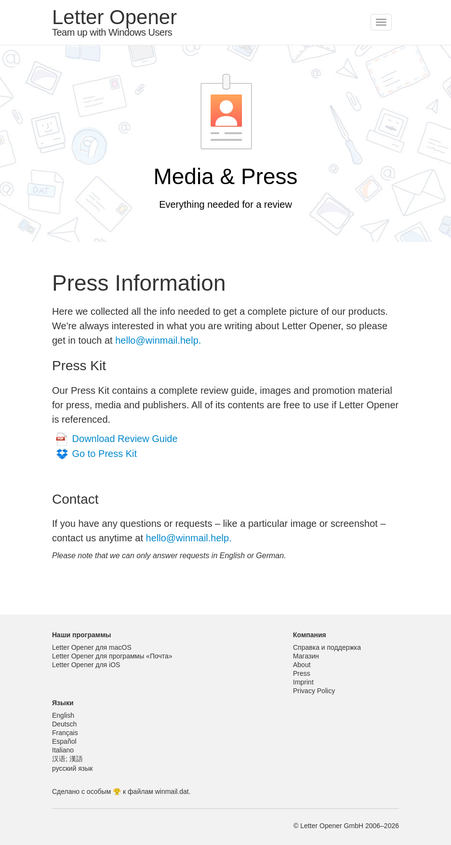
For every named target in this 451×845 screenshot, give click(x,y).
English (63, 715)
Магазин (306, 656)
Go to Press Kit (104, 453)
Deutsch (64, 724)
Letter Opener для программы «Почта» (112, 656)
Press (301, 673)
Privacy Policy (314, 691)
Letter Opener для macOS (92, 647)
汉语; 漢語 (67, 759)
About (302, 665)
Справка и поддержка (327, 647)
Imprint (303, 682)
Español (64, 741)
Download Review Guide (125, 438)
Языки (63, 703)
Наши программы (81, 635)
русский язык (72, 768)
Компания (309, 635)
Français (65, 733)
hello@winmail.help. (158, 340)
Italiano (63, 750)
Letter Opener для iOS (86, 665)
